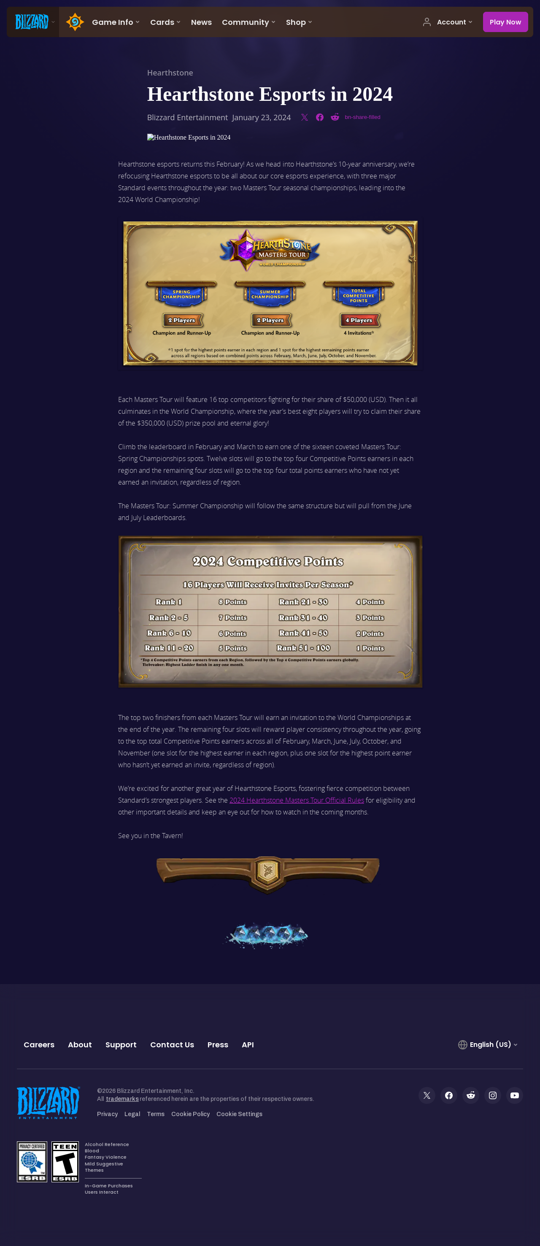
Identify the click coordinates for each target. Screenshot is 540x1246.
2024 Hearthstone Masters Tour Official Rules (297, 800)
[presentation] (33, 22)
